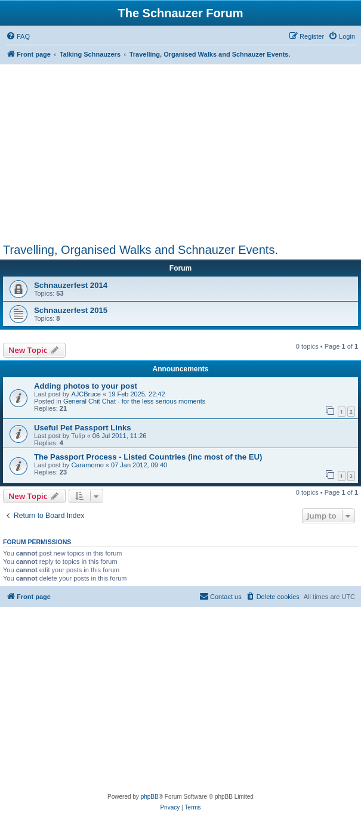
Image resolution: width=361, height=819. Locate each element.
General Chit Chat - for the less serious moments (134, 401)
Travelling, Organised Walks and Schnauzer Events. (140, 249)
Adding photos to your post (85, 385)
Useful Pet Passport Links (82, 427)
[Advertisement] (180, 153)
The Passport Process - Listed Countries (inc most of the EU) (148, 456)
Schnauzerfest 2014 (70, 285)
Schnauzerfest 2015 (70, 310)
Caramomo (87, 465)
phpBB (150, 796)
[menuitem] (18, 36)
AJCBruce (86, 394)
